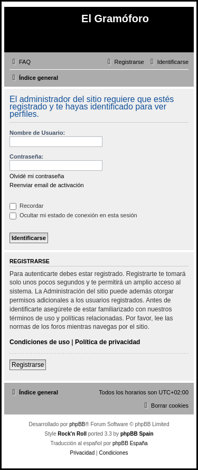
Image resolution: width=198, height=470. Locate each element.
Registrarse (28, 364)
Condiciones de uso (40, 342)
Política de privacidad (107, 342)
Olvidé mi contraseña (37, 176)
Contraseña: (26, 156)
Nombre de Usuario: (37, 133)
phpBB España (130, 443)
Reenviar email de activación (47, 185)
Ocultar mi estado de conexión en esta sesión (73, 215)
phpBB (77, 424)
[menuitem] (20, 62)
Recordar (26, 205)
